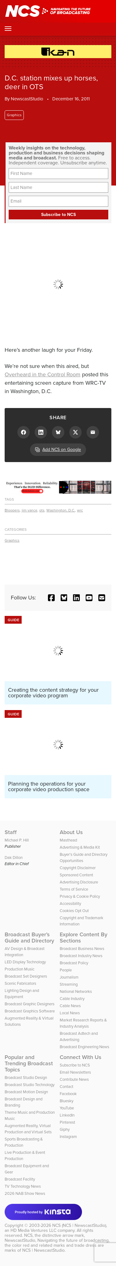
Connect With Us (80, 1057)
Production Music (19, 969)
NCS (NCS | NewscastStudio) (79, 1225)
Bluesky (66, 1101)
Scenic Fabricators (20, 983)
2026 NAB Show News (25, 1193)
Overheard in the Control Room (42, 374)
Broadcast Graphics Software (30, 1011)
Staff (11, 832)
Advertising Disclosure (79, 882)
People (66, 970)
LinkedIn (67, 1115)
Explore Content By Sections (83, 937)
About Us (71, 832)
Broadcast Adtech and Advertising (79, 1036)
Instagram (68, 1137)
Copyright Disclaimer (78, 868)
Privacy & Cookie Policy (80, 896)
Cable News (70, 1006)
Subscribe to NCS (75, 1065)
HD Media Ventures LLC (33, 1230)
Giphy (65, 1129)
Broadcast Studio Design (26, 1077)
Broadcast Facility (20, 1179)
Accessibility (70, 903)
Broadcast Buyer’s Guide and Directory (29, 937)
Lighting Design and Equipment (22, 994)
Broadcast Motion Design (26, 1092)
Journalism (69, 977)
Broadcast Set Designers (26, 976)
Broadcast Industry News (81, 956)
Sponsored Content (76, 875)
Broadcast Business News (82, 949)
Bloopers (12, 510)
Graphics (14, 115)
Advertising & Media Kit (80, 847)
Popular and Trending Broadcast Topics (29, 1063)
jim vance (29, 510)
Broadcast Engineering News (84, 1047)
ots (42, 510)
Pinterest (67, 1122)
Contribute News (74, 1079)
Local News (70, 1013)
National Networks (76, 991)
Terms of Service (74, 889)
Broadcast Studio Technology (29, 1085)
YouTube (67, 1108)
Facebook (68, 1094)
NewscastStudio (27, 98)
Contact (66, 1086)
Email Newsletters (75, 1072)
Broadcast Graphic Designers (29, 1004)
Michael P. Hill (17, 840)
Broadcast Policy (74, 963)
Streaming (69, 984)
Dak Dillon (14, 857)
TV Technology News (23, 1186)
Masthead (68, 840)
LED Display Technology (25, 962)
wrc (80, 510)
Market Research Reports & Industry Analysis (83, 1023)
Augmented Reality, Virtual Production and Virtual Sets (28, 1129)
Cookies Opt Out (74, 911)
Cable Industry (72, 999)
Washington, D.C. (60, 510)
